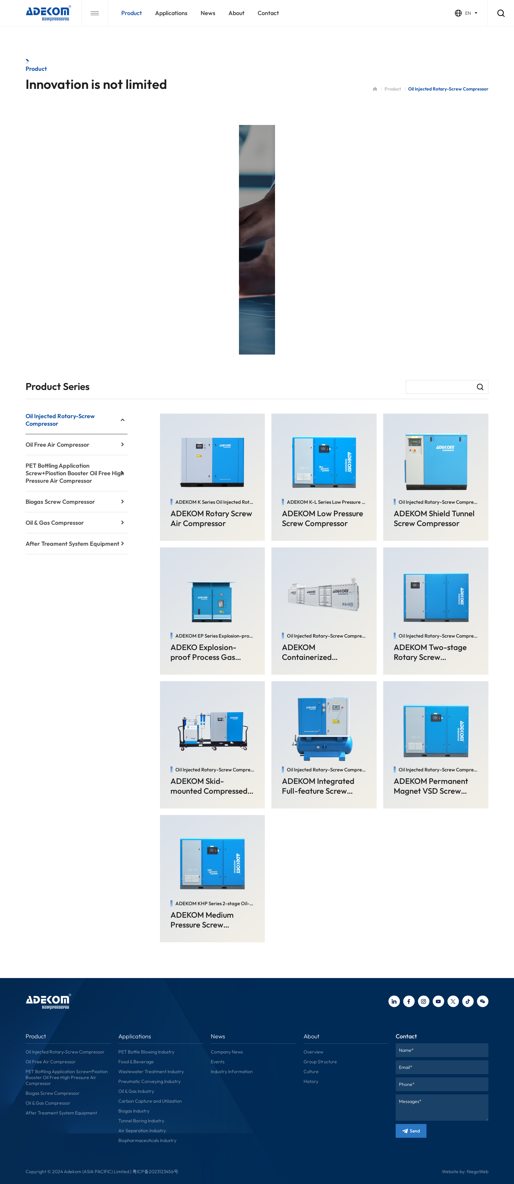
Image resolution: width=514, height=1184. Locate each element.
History (311, 1081)
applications (171, 13)
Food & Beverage (136, 1062)
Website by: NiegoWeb (465, 1171)
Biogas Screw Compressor (53, 1093)
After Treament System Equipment (61, 1113)
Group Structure (320, 1062)
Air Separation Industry (142, 1130)
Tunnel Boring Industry (141, 1121)
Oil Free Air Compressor (51, 1062)
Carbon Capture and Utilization (150, 1101)
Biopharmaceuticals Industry (147, 1140)
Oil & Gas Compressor (48, 1103)
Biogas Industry (133, 1111)
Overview (313, 1052)
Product (131, 13)
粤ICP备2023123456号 (155, 1171)
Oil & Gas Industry (136, 1091)
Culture (311, 1071)
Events (218, 1062)
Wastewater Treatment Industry (151, 1071)
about (236, 13)
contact (268, 13)
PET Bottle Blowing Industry (146, 1052)
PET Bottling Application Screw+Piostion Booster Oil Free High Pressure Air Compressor (67, 1077)
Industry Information (232, 1071)
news (208, 13)
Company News (227, 1052)
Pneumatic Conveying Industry (149, 1081)
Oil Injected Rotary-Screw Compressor (65, 1052)
